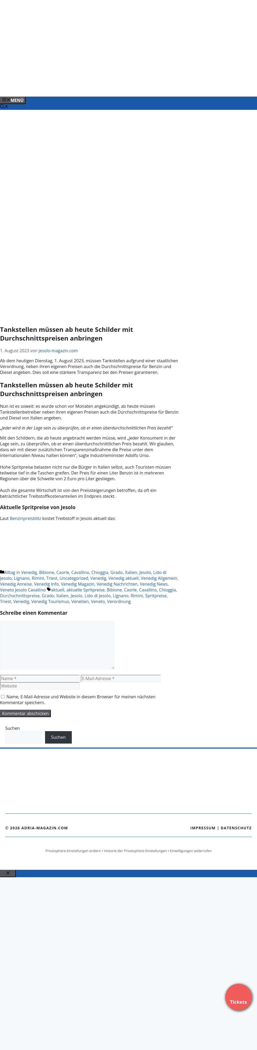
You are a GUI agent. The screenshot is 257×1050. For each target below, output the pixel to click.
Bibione (46, 572)
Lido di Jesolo (97, 596)
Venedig (98, 578)
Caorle (62, 572)
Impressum (203, 827)
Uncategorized (74, 578)
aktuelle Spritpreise (86, 590)
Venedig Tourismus (50, 601)
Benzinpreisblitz (26, 518)
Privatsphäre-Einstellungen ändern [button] (73, 850)
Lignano (22, 578)
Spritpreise (156, 596)
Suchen (12, 728)
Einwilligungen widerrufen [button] (190, 850)
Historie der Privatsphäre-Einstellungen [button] (135, 850)
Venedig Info (46, 584)
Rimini (38, 578)
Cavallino (80, 572)
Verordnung (119, 601)
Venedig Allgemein (159, 578)
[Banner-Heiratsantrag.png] (107, 87)
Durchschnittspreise (19, 596)
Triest (51, 578)
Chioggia (99, 572)
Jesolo (145, 572)
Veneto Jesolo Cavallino (23, 590)
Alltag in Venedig (20, 572)
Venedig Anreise (16, 584)
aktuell (57, 590)
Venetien (80, 601)
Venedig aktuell (123, 578)
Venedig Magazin (77, 584)
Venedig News (154, 584)
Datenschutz (236, 827)
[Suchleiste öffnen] (4, 107)
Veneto (98, 601)
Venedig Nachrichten (117, 584)
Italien (131, 572)
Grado (116, 572)
